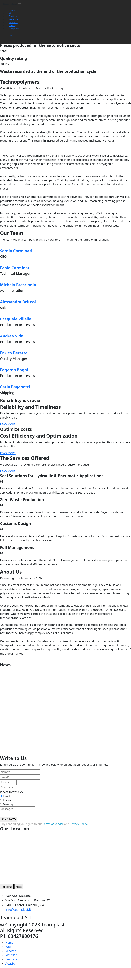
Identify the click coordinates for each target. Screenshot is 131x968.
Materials (13, 19)
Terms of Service (53, 824)
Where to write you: (12, 792)
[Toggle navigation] (19, 3)
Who (11, 13)
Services (13, 16)
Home (12, 10)
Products (13, 22)
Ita (26, 35)
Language (14, 28)
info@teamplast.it (18, 909)
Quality (12, 25)
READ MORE (8, 424)
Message (8, 804)
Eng (10, 35)
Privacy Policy (78, 824)
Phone (7, 800)
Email (6, 796)
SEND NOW (8, 819)
